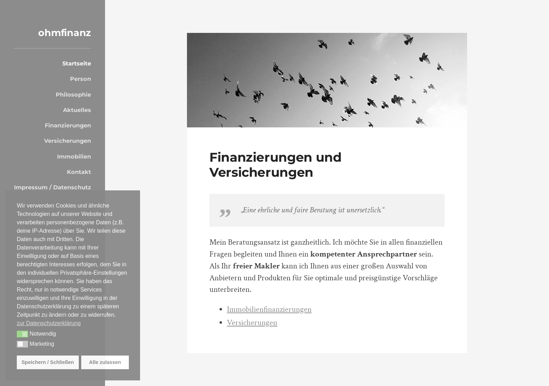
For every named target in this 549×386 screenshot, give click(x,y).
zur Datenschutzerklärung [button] (49, 323)
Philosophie (73, 94)
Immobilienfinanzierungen (269, 309)
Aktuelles (77, 109)
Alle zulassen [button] (105, 362)
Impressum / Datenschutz (52, 187)
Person (80, 78)
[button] (22, 334)
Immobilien (74, 156)
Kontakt (79, 171)
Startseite (76, 63)
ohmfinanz (64, 32)
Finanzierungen (68, 125)
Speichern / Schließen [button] (48, 362)
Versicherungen (67, 140)
